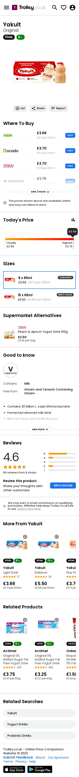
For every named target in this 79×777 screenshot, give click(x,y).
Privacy (21, 761)
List (20, 108)
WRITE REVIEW (63, 485)
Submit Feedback (18, 757)
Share (38, 108)
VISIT (70, 135)
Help (32, 761)
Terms (8, 761)
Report (58, 108)
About (40, 757)
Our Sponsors (58, 757)
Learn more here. (29, 509)
